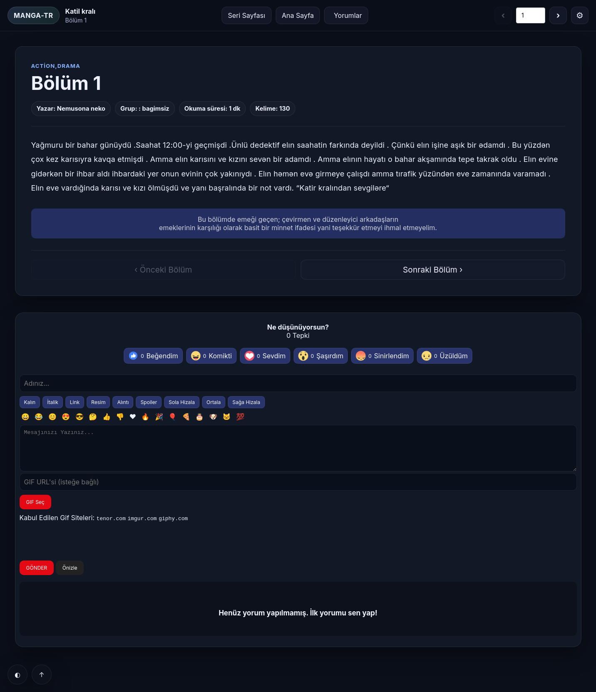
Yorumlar (348, 15)
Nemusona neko (81, 108)
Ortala (214, 402)
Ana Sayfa (298, 15)
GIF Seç (35, 509)
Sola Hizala (182, 402)
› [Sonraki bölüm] (558, 15)
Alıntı (123, 402)
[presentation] (83, 549)
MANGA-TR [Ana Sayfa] (33, 15)
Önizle (69, 575)
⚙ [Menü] (580, 15)
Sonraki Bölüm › (432, 270)
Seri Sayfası (246, 15)
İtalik (52, 402)
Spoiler (148, 402)
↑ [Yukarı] (41, 674)
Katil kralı (80, 11)
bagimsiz (155, 108)
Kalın (30, 402)
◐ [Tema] (17, 674)
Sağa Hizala (246, 402)
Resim (98, 402)
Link (75, 402)
